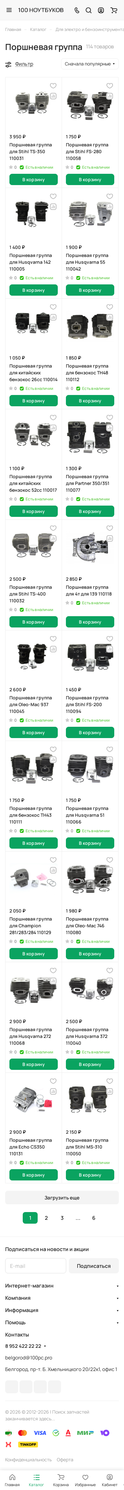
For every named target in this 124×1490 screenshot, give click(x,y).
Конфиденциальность (28, 1459)
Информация (21, 1310)
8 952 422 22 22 (23, 1346)
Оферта (65, 1459)
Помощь (15, 1322)
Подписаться (94, 1265)
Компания (18, 1297)
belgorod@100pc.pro (28, 1357)
